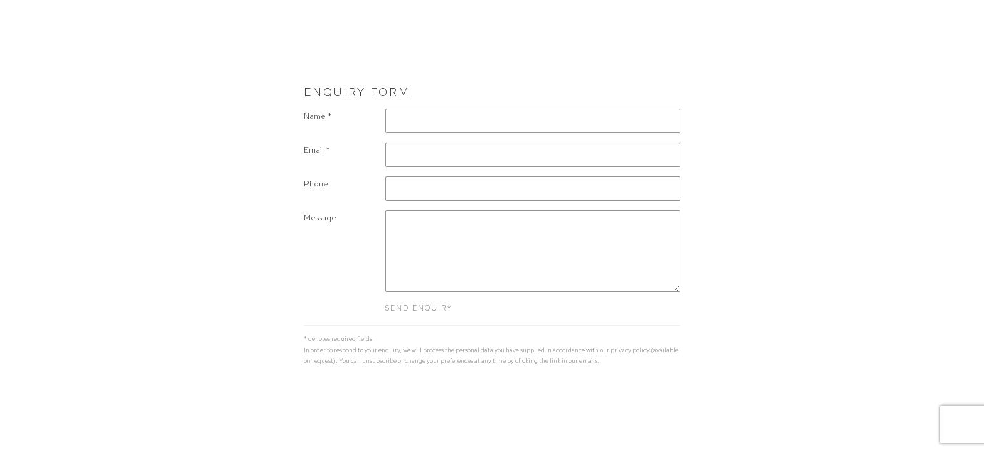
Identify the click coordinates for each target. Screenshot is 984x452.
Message (320, 217)
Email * (317, 149)
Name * (318, 115)
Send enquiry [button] (418, 308)
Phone (316, 183)
